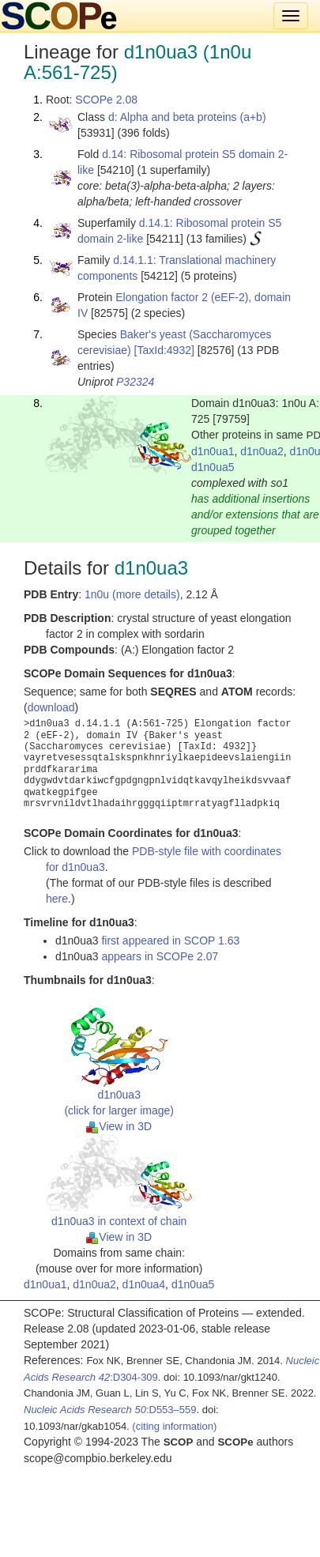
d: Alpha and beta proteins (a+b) (187, 117)
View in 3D (119, 1126)
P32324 (135, 381)
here (57, 898)
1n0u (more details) (132, 594)
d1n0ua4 (144, 1284)
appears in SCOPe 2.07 (159, 956)
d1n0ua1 (213, 451)
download (51, 707)
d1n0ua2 (262, 451)
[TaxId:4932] (164, 350)
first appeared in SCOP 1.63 (170, 940)
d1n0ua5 (213, 467)
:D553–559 (110, 1410)
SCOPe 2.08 (106, 99)
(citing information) (174, 1426)
